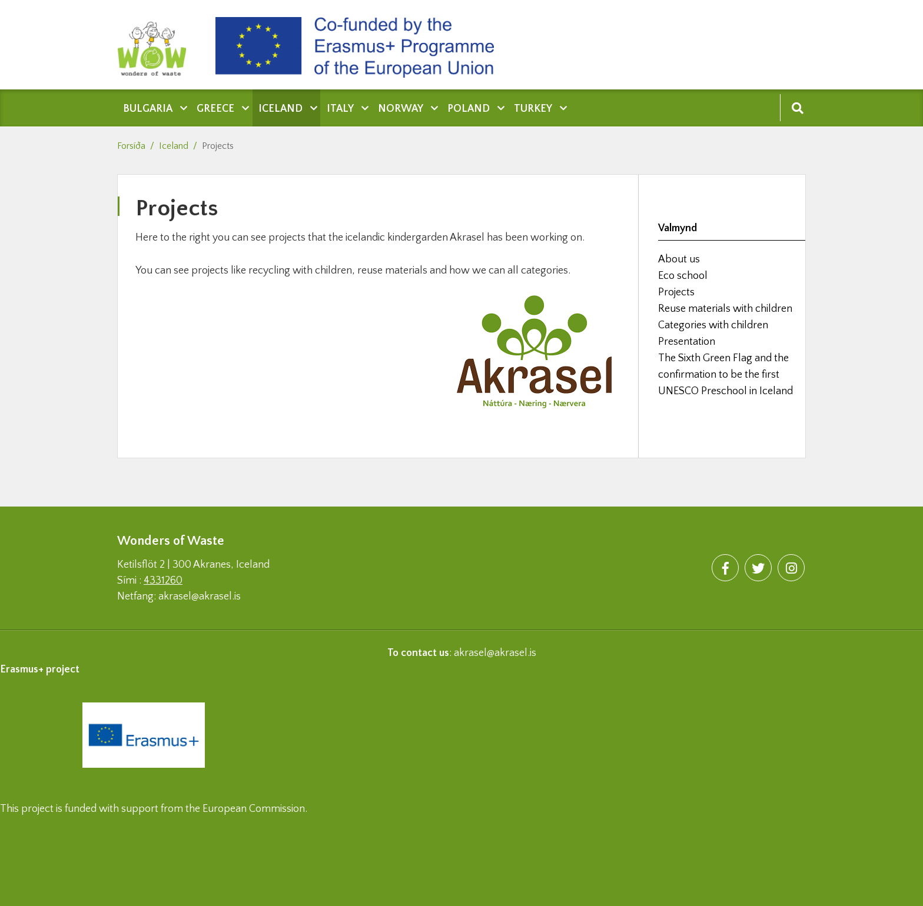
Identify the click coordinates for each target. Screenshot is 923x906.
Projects (218, 146)
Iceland (173, 146)
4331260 (163, 581)
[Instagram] (791, 567)
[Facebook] (725, 567)
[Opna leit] (797, 107)
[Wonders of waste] (157, 44)
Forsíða (131, 146)
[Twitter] (758, 567)
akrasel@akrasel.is (495, 653)
